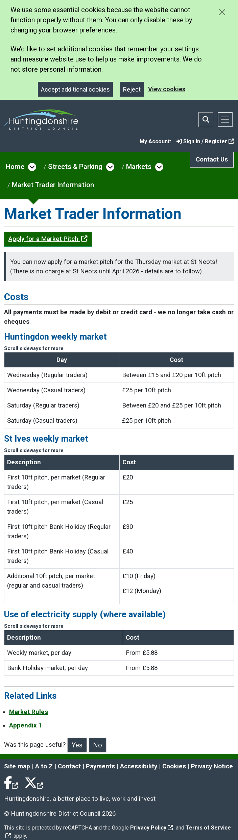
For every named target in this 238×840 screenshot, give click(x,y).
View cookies (166, 89)
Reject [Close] (132, 89)
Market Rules (28, 712)
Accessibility (138, 766)
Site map (17, 766)
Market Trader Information (53, 185)
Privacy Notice (212, 766)
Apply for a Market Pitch (48, 239)
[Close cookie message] (222, 12)
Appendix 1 (25, 725)
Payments (100, 766)
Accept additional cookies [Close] (75, 89)
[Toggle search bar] (205, 119)
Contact (69, 766)
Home (15, 167)
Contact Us (212, 159)
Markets (138, 167)
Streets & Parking (75, 167)
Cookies (174, 766)
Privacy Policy (151, 827)
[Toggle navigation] (225, 119)
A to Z (44, 766)
